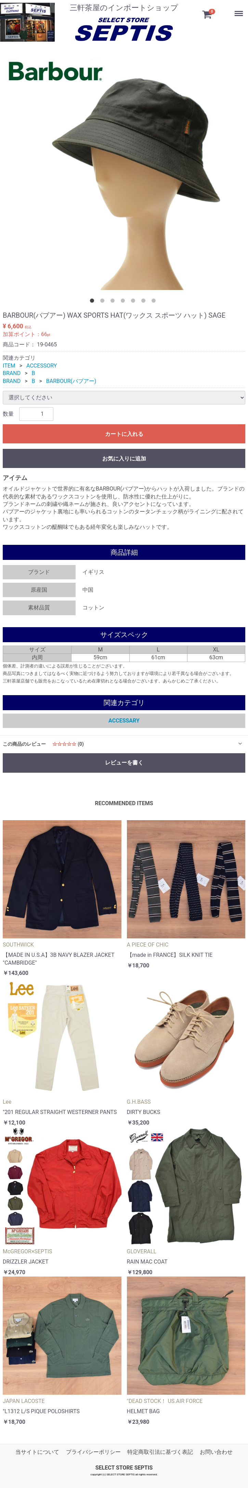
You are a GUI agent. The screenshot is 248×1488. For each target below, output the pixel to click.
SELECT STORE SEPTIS (124, 1467)
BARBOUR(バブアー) (71, 381)
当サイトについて (37, 1452)
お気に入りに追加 (124, 458)
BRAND (12, 373)
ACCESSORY (41, 365)
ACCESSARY (124, 720)
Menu (236, 8)
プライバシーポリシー (93, 1452)
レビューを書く (124, 762)
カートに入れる (124, 434)
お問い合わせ (216, 1452)
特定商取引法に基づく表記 (160, 1452)
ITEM (9, 365)
